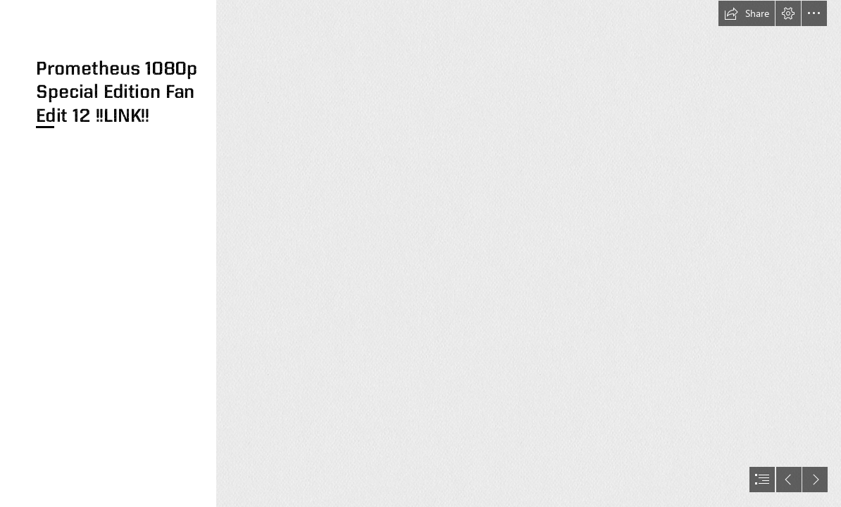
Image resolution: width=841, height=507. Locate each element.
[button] (746, 13)
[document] (420, 253)
